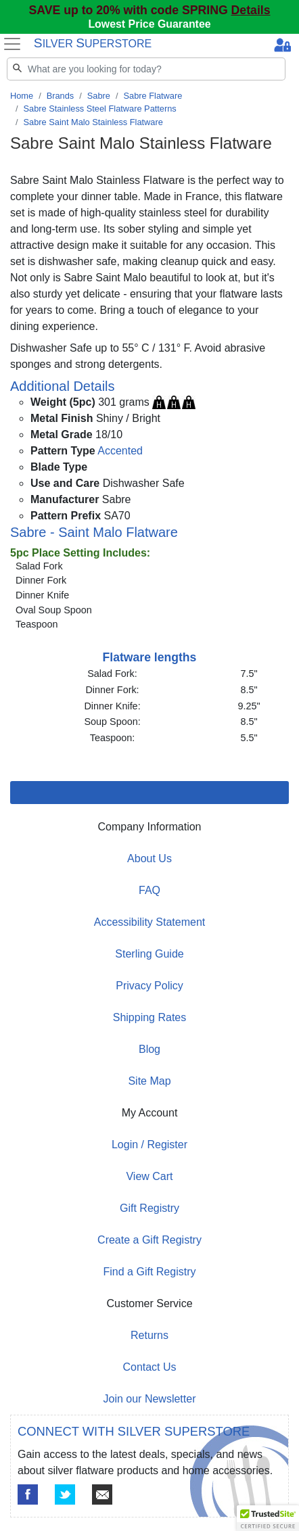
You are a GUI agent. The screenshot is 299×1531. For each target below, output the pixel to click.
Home (21, 96)
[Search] (146, 68)
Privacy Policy (149, 985)
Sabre (98, 96)
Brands (60, 96)
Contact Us (149, 1367)
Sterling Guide (149, 954)
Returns (149, 1335)
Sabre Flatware (153, 96)
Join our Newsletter (150, 1399)
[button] (268, 1518)
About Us (149, 858)
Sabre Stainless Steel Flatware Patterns (100, 108)
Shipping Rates (150, 1017)
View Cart (149, 1176)
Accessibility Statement (150, 922)
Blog (149, 1049)
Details (251, 10)
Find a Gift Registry (150, 1271)
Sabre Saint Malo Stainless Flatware (93, 122)
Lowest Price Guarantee (149, 24)
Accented (120, 450)
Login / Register (149, 1144)
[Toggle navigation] (12, 44)
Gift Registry (149, 1208)
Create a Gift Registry (149, 1240)
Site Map (149, 1081)
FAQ (149, 890)
